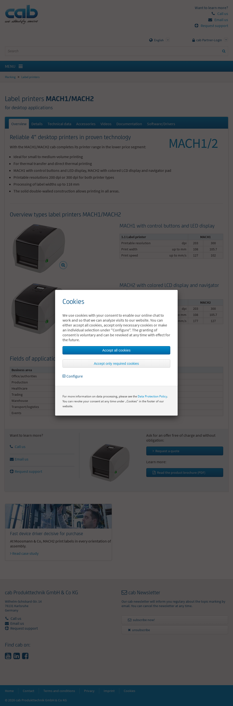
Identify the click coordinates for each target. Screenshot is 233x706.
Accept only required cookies (116, 364)
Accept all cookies (116, 350)
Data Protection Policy (152, 396)
